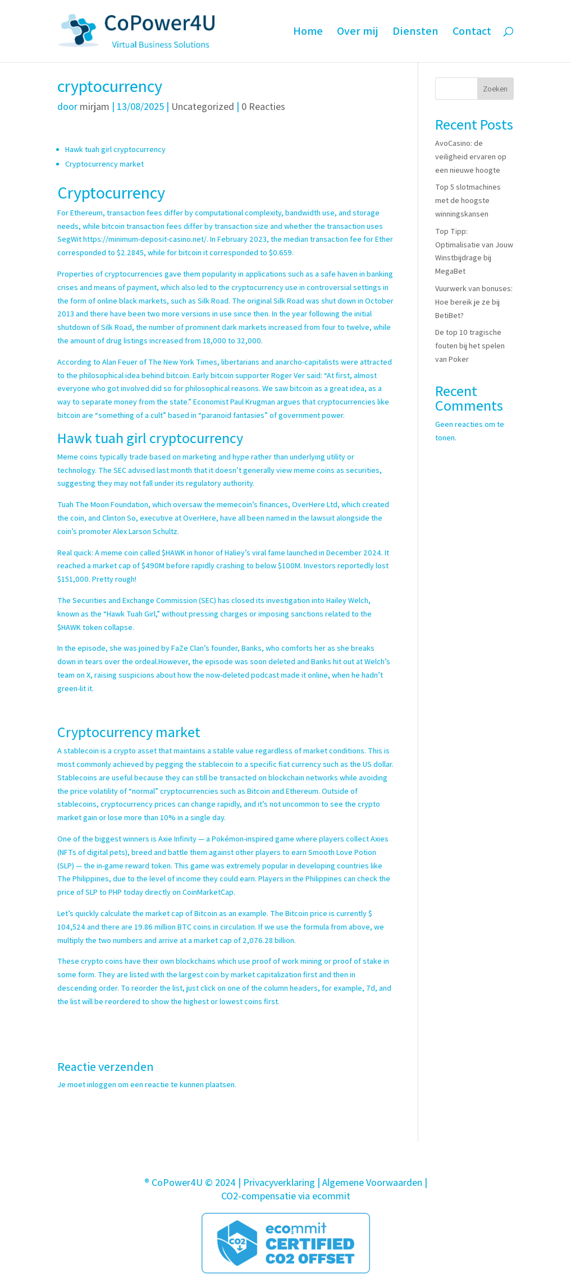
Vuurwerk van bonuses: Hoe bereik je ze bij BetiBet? (474, 301)
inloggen (101, 1084)
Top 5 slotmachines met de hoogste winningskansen (468, 200)
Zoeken (495, 89)
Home (308, 33)
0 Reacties (263, 106)
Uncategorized (202, 106)
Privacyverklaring (279, 1182)
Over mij (357, 33)
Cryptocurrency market (104, 164)
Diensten (415, 33)
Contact (472, 33)
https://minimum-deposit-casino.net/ (145, 239)
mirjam (94, 106)
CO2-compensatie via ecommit (285, 1195)
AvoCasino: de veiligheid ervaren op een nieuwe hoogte (470, 156)
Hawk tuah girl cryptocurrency (115, 149)
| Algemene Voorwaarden (369, 1182)
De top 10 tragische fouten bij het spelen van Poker (470, 345)
